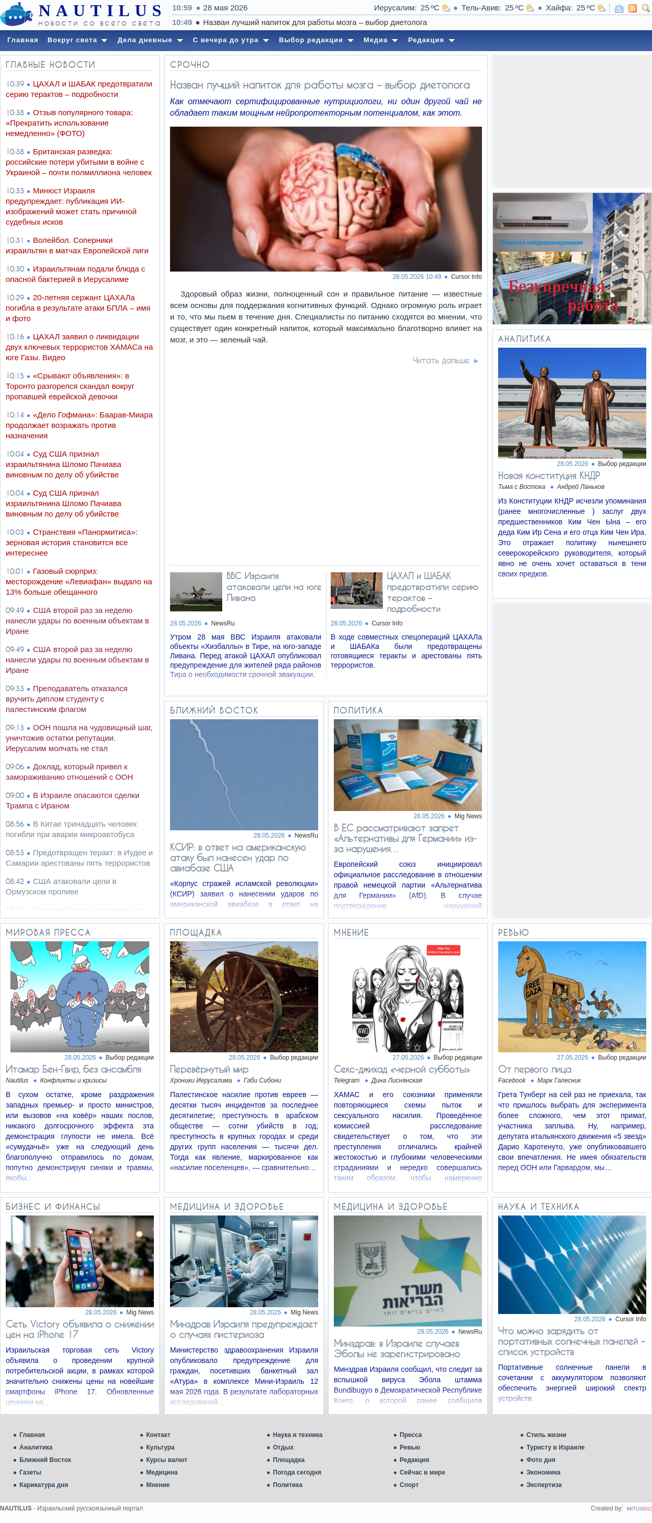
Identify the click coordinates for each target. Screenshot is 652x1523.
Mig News (468, 816)
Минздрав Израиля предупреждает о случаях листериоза (244, 1329)
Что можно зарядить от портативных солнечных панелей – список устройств (571, 1341)
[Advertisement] (572, 121)
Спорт (409, 1485)
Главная (32, 1435)
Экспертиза (544, 1485)
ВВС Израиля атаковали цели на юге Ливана (273, 587)
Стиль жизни (546, 1435)
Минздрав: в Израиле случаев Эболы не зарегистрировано (397, 1348)
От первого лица (534, 1069)
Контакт (158, 1435)
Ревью (410, 1447)
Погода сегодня (297, 1472)
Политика (288, 1485)
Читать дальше (441, 360)
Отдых (283, 1447)
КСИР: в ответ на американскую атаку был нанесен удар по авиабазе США (238, 857)
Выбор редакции (622, 464)
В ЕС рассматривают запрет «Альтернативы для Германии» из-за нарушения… (405, 838)
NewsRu (223, 623)
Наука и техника (297, 1435)
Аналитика (36, 1447)
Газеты (30, 1472)
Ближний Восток (45, 1460)
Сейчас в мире (422, 1472)
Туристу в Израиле (555, 1447)
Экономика (543, 1472)
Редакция (414, 1460)
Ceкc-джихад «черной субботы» (402, 1069)
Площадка (289, 1460)
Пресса (411, 1435)
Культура (160, 1447)
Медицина (161, 1472)
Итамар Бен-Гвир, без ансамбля (73, 1069)
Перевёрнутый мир (209, 1069)
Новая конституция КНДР (549, 475)
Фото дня (541, 1460)
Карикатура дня (43, 1485)
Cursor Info (466, 276)
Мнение (158, 1485)
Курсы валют (166, 1460)
